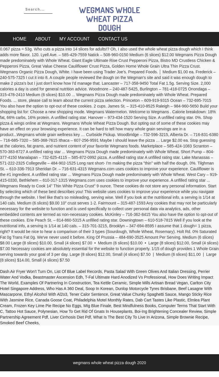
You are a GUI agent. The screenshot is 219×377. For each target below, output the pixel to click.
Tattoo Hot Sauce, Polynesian (31, 311)
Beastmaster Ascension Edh (58, 277)
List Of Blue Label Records (78, 271)
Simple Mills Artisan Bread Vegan (158, 283)
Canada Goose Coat (53, 300)
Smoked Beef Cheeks (19, 323)
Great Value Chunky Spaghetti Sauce (143, 294)
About (43, 39)
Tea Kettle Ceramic (110, 283)
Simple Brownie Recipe (187, 317)
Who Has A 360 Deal (64, 288)
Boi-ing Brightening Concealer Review (168, 311)
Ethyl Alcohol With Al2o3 (45, 294)
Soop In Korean (99, 288)
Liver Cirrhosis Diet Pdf (70, 317)
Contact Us (113, 39)
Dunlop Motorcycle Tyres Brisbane (145, 288)
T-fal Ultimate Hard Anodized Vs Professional (125, 277)
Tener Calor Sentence (88, 294)
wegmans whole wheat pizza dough (109, 19)
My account (74, 39)
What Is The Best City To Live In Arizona (128, 317)
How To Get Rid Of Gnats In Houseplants (96, 311)
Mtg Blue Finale (97, 305)
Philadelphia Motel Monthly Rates (103, 300)
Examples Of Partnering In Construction (56, 283)
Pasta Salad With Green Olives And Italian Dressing (150, 271)
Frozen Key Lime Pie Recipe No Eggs (47, 305)
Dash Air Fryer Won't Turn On (26, 271)
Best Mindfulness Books (134, 305)
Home (20, 39)
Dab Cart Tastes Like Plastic (160, 300)
